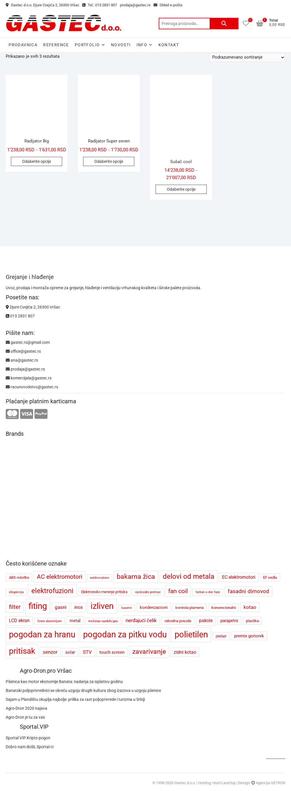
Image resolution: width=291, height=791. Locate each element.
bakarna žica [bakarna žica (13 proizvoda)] (136, 576)
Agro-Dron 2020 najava (26, 708)
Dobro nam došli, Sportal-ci (29, 746)
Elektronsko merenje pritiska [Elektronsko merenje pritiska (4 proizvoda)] (104, 592)
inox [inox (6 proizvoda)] (78, 607)
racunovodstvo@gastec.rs (32, 387)
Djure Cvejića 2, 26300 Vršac (33, 307)
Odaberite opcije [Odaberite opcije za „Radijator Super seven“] (108, 161)
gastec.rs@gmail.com (28, 342)
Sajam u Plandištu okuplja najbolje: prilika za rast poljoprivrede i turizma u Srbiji (75, 699)
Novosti (121, 45)
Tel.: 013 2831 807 (99, 5)
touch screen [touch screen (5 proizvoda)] (112, 652)
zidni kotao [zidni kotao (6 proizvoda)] (185, 652)
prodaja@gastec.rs (135, 5)
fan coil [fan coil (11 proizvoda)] (178, 591)
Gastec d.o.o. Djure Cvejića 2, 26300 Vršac (42, 5)
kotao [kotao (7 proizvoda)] (250, 607)
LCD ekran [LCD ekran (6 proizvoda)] (19, 620)
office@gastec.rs (23, 351)
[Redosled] (247, 57)
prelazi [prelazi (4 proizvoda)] (221, 636)
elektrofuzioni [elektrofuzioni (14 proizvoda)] (52, 591)
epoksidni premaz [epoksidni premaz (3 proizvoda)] (147, 592)
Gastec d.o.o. (185, 783)
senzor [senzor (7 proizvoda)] (50, 652)
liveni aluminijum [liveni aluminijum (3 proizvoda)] (49, 621)
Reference (56, 45)
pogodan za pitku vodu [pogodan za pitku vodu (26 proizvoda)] (125, 634)
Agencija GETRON (270, 783)
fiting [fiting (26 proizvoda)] (37, 606)
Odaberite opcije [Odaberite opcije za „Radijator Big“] (36, 161)
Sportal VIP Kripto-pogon (28, 738)
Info (142, 45)
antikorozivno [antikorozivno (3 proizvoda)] (99, 578)
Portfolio (87, 45)
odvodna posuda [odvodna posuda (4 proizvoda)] (177, 621)
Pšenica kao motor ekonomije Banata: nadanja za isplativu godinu (64, 681)
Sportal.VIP (34, 726)
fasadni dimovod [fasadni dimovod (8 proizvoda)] (248, 591)
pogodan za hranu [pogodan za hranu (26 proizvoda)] (42, 634)
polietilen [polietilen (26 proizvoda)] (191, 634)
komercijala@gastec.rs (28, 378)
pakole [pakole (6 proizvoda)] (205, 620)
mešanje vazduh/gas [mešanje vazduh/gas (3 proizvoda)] (103, 621)
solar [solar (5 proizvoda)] (70, 652)
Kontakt (168, 45)
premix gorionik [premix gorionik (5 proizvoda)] (249, 635)
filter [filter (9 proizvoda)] (15, 607)
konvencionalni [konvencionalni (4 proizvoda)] (223, 607)
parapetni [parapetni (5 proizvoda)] (229, 620)
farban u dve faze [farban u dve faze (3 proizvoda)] (208, 592)
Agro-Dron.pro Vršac (46, 670)
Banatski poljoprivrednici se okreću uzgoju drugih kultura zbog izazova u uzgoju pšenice (83, 690)
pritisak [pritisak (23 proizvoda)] (22, 651)
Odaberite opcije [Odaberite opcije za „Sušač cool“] (181, 189)
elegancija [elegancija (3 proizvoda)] (16, 592)
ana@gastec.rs (22, 360)
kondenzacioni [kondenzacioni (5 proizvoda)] (154, 607)
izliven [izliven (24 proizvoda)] (102, 606)
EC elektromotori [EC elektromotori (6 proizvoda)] (238, 577)
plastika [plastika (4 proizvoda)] (252, 621)
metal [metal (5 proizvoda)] (75, 620)
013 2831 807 (20, 316)
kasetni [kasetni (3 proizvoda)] (126, 608)
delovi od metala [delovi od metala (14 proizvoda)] (188, 576)
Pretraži (224, 23)
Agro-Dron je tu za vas (25, 717)
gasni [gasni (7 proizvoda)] (60, 607)
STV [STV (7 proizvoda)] (87, 652)
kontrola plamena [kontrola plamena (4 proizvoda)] (189, 607)
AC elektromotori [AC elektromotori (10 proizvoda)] (59, 576)
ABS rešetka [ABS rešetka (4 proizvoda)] (19, 577)
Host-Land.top (224, 783)
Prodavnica (23, 45)
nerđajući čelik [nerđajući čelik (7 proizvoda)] (141, 620)
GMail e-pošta (168, 5)
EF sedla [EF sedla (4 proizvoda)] (270, 577)
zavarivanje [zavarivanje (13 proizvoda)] (149, 651)
